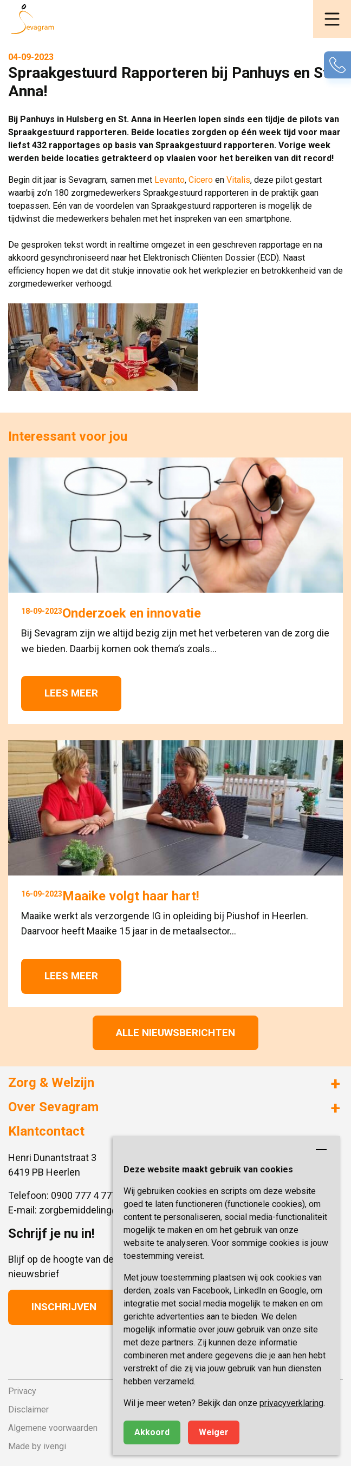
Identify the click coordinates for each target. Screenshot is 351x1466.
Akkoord (152, 1432)
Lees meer (71, 693)
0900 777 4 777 (84, 1195)
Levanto (169, 180)
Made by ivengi (37, 1446)
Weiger (214, 1432)
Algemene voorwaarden (53, 1428)
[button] (332, 19)
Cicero (201, 180)
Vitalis (238, 180)
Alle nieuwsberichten (175, 1032)
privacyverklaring (291, 1403)
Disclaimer (28, 1409)
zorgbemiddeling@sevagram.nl (106, 1210)
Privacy (22, 1391)
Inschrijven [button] (63, 1307)
